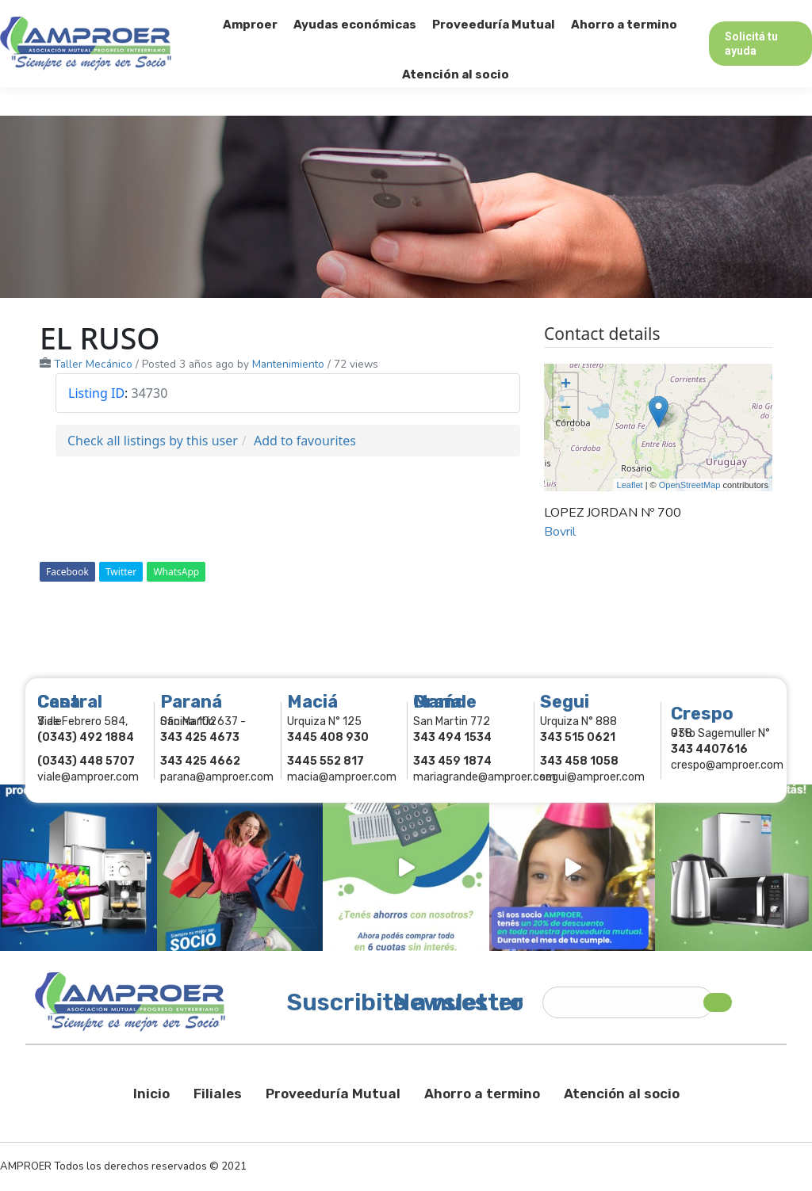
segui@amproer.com (592, 777)
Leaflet (630, 485)
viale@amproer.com (88, 777)
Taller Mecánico (93, 364)
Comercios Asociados (712, 14)
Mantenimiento (288, 364)
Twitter (120, 571)
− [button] (566, 409)
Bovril (560, 531)
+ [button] (566, 385)
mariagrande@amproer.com (484, 777)
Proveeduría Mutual (333, 1093)
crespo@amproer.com (727, 765)
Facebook (67, 571)
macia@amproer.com (341, 777)
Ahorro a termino (482, 1093)
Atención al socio (622, 1093)
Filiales (217, 1093)
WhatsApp (176, 571)
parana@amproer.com (217, 777)
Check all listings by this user (152, 440)
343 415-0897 (177, 14)
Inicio (151, 1093)
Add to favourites (305, 440)
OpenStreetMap (690, 485)
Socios (612, 14)
